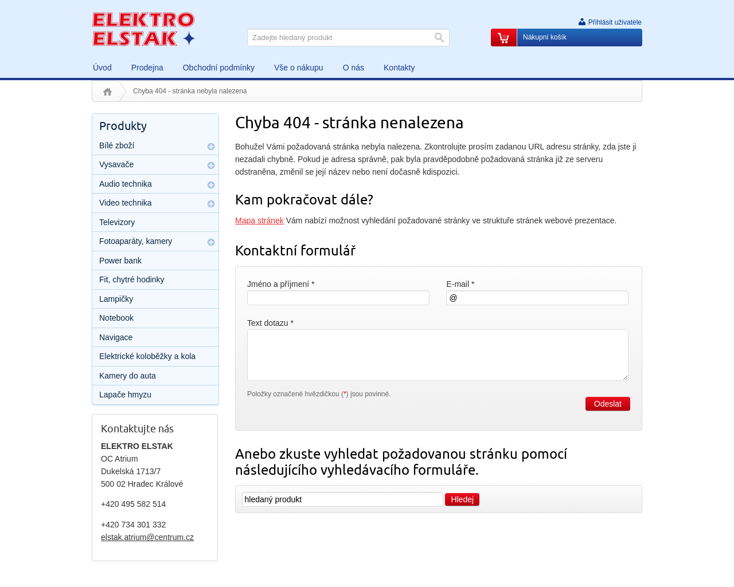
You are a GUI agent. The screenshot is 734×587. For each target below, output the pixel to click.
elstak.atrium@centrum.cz (147, 537)
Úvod (107, 92)
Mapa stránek (259, 220)
